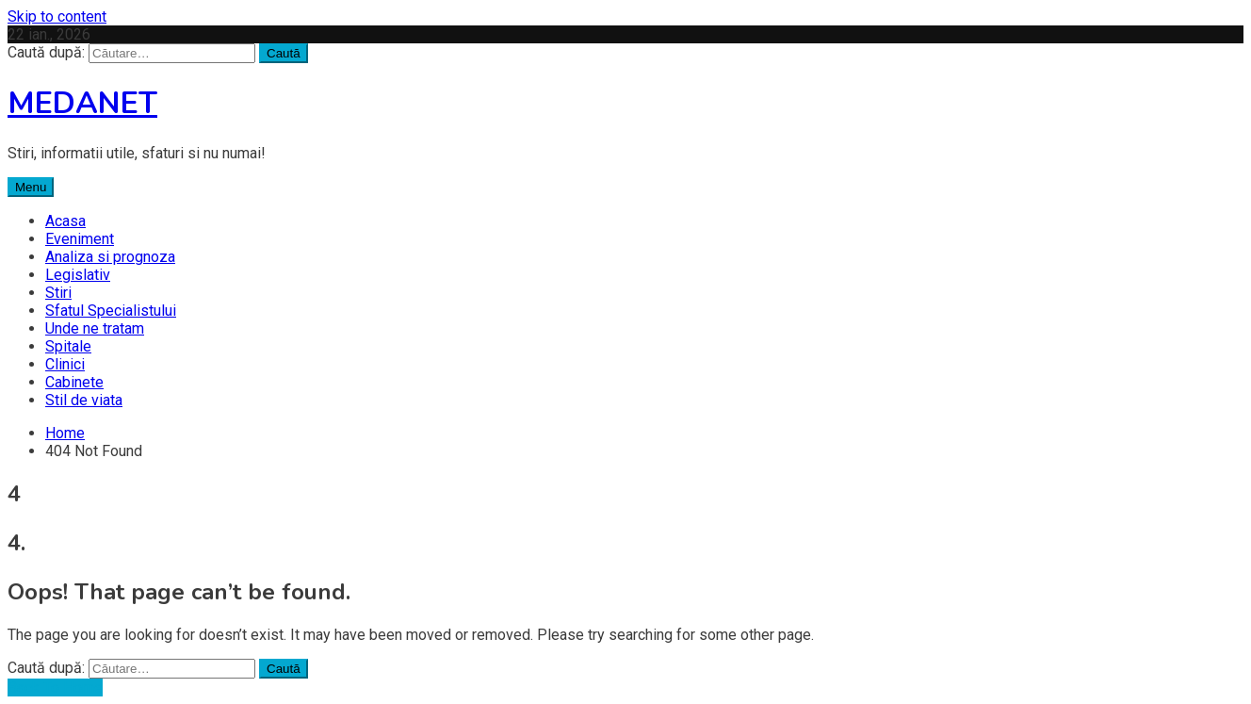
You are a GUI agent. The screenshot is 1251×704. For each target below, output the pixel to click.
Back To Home (55, 687)
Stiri (58, 293)
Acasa (65, 221)
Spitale (68, 346)
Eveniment (79, 239)
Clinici (65, 364)
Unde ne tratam (94, 328)
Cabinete (74, 382)
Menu (30, 187)
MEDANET (82, 103)
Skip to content (57, 16)
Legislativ (77, 275)
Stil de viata (83, 400)
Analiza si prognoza (110, 257)
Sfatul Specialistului (110, 310)
